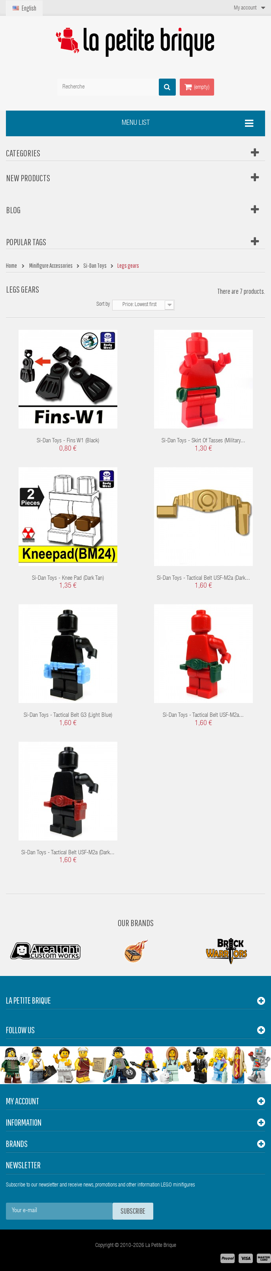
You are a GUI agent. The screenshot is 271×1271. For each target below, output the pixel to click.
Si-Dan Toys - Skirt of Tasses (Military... (203, 441)
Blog (13, 209)
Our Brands (136, 922)
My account (22, 1101)
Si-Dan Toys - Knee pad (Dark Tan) (68, 578)
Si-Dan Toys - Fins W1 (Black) (68, 441)
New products (28, 177)
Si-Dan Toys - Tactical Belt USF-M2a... (203, 715)
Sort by (103, 304)
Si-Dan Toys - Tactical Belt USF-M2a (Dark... (203, 578)
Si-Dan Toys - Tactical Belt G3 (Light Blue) (68, 715)
